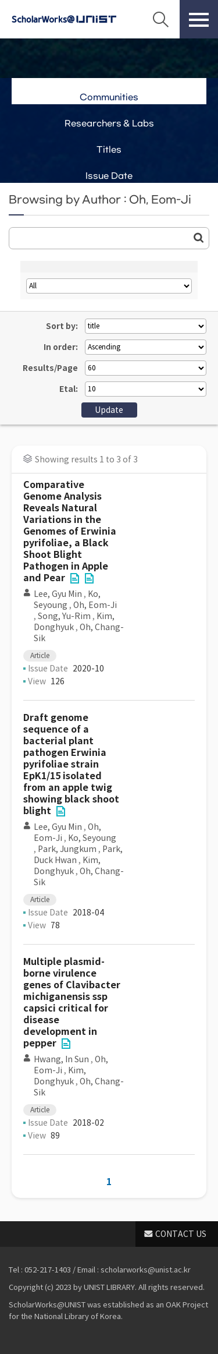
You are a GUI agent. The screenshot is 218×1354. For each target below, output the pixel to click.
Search (160, 19)
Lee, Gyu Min (58, 594)
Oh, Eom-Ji (95, 605)
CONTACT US (180, 1234)
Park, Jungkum (67, 849)
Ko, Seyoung (67, 599)
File (74, 578)
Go (199, 237)
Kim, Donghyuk (67, 865)
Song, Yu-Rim (64, 616)
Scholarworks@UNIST (64, 19)
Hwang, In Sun (61, 1059)
